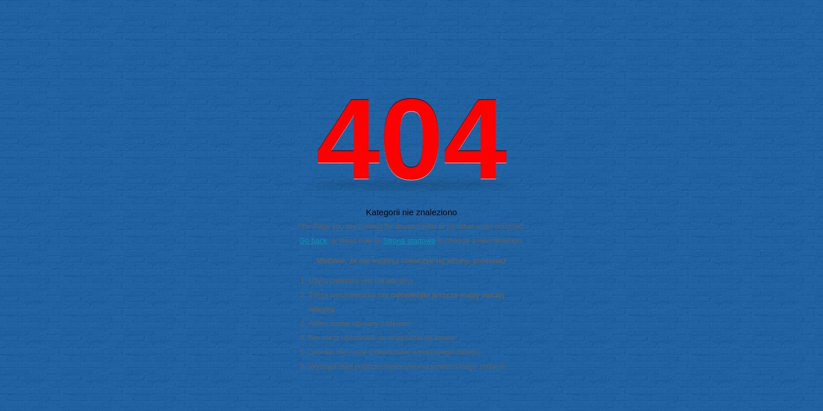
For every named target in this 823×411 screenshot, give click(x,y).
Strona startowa (409, 240)
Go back (313, 240)
